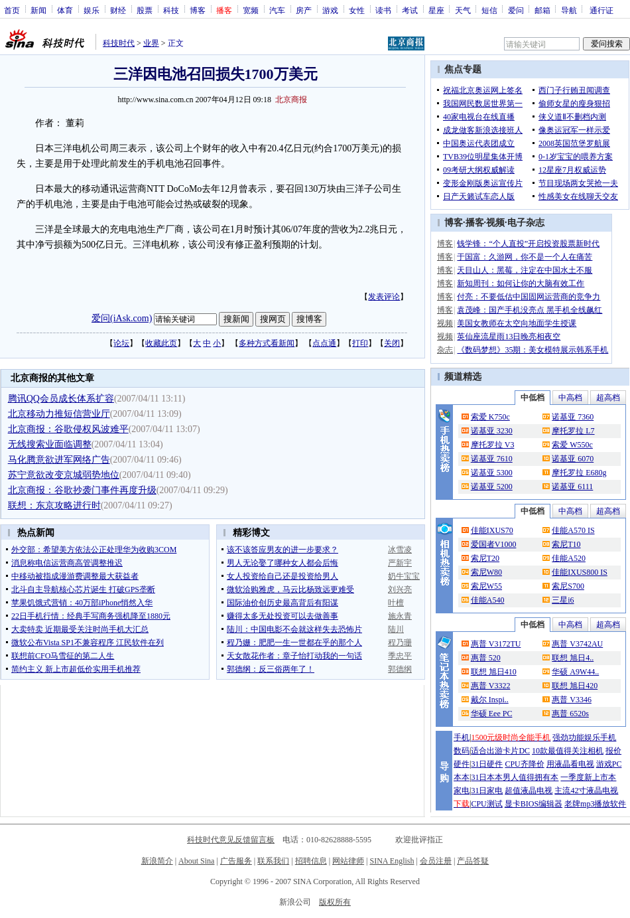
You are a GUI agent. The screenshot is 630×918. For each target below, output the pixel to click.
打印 (360, 343)
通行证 (601, 10)
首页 (12, 10)
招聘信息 (311, 861)
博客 (198, 10)
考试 (410, 10)
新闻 (38, 10)
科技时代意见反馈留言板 (231, 839)
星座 (436, 10)
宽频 (251, 10)
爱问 (516, 10)
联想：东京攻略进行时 (54, 505)
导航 (569, 10)
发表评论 (384, 296)
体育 (65, 10)
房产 (304, 10)
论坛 (121, 343)
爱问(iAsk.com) (122, 318)
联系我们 (273, 861)
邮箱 (542, 10)
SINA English (391, 861)
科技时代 (119, 43)
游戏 (330, 10)
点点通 (324, 343)
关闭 (392, 343)
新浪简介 (157, 861)
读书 (383, 10)
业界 (151, 43)
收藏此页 (161, 343)
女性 (357, 10)
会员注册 (436, 861)
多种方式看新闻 (266, 343)
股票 (145, 10)
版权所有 (335, 902)
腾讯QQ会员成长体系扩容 (61, 399)
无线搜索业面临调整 (50, 444)
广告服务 (236, 861)
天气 (463, 10)
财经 (118, 10)
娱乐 (91, 10)
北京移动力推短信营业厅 (59, 414)
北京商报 (291, 99)
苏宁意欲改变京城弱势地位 (63, 475)
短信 (489, 10)
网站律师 (348, 861)
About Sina (196, 861)
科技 (171, 10)
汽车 (277, 10)
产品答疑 (473, 861)
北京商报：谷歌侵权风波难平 (68, 429)
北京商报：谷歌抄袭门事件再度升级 (82, 490)
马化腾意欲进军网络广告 (59, 460)
